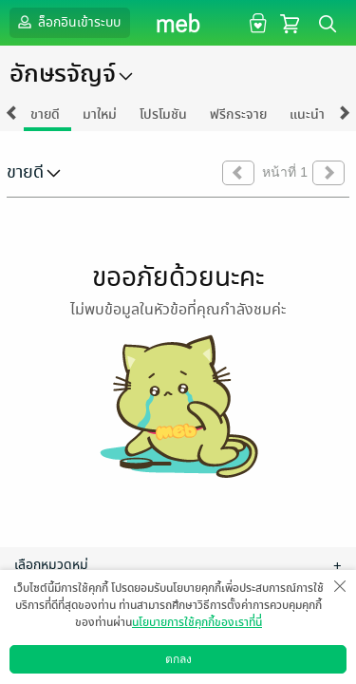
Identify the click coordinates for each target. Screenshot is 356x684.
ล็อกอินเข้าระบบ (67, 21)
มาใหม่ (100, 114)
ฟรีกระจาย (238, 114)
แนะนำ (307, 114)
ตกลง (178, 659)
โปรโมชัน (163, 114)
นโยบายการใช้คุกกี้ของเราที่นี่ (197, 622)
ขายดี (45, 114)
